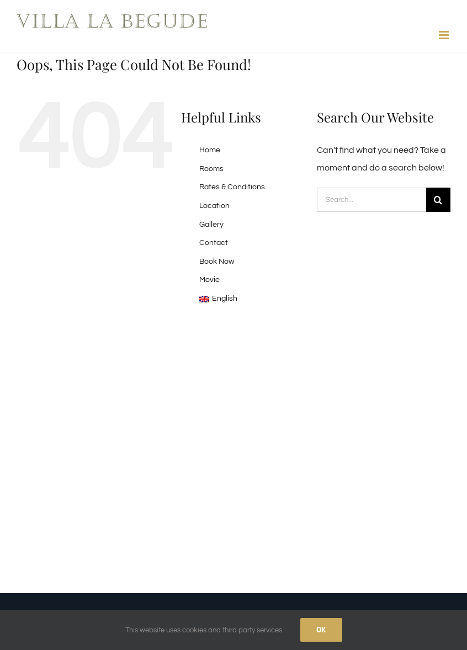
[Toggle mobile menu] (444, 35)
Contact (213, 243)
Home (209, 150)
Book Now (216, 261)
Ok (321, 630)
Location (214, 206)
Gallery (211, 224)
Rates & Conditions (232, 187)
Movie (209, 280)
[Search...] (371, 200)
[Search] (438, 200)
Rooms (211, 169)
